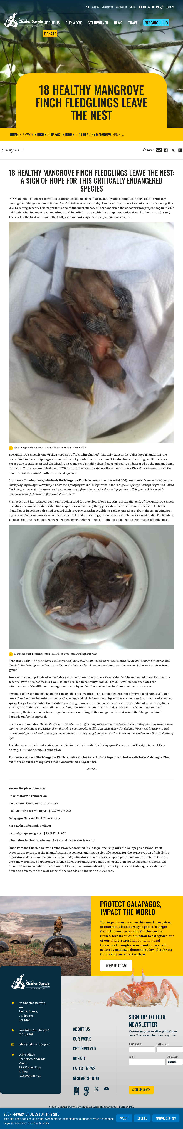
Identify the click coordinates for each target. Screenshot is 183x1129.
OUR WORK (73, 23)
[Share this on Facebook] (166, 150)
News (118, 23)
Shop (132, 6)
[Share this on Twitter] (173, 150)
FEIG (23, 750)
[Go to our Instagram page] (85, 1087)
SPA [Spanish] (170, 6)
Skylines (163, 703)
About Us (81, 1029)
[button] (140, 7)
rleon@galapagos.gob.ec (26, 833)
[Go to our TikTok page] (85, 1092)
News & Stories (34, 134)
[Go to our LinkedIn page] (75, 1092)
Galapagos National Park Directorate (133, 212)
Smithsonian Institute (93, 707)
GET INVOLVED (98, 23)
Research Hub (156, 23)
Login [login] (95, 6)
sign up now (141, 1090)
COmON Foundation (47, 750)
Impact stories (62, 134)
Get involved (84, 1048)
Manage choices (166, 1118)
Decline (142, 1118)
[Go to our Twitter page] (95, 1087)
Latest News (84, 1068)
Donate (50, 33)
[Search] (87, 7)
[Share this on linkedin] (180, 150)
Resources (121, 6)
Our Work (82, 1038)
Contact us (107, 6)
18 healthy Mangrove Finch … (101, 134)
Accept (124, 1118)
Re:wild (89, 745)
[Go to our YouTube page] (105, 1087)
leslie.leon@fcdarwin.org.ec (28, 811)
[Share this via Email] (159, 150)
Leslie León (17, 803)
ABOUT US (52, 23)
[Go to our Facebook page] (75, 1087)
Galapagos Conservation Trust (121, 745)
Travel (133, 23)
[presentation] (156, 1074)
